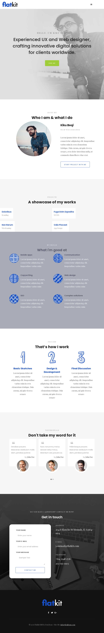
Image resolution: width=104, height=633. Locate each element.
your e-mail (21, 541)
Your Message (22, 552)
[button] (91, 4)
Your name (21, 530)
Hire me (52, 63)
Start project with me (75, 165)
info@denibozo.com (68, 625)
